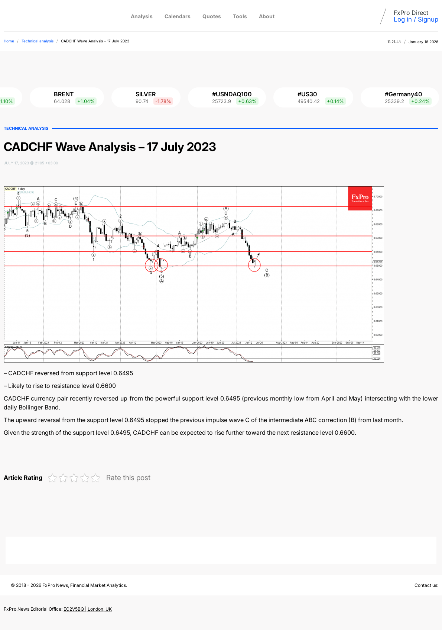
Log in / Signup (416, 19)
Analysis (142, 16)
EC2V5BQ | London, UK (88, 609)
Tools (240, 16)
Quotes (211, 16)
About (266, 16)
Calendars (178, 16)
